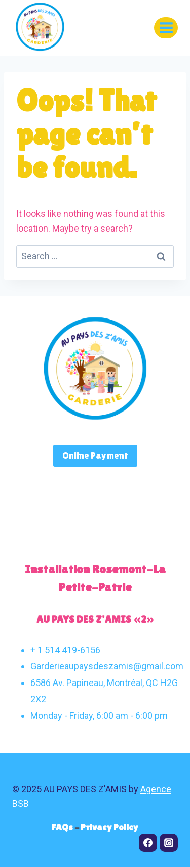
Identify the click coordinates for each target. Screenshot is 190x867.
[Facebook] (148, 843)
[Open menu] (166, 27)
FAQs (63, 827)
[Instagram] (169, 843)
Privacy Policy (109, 827)
